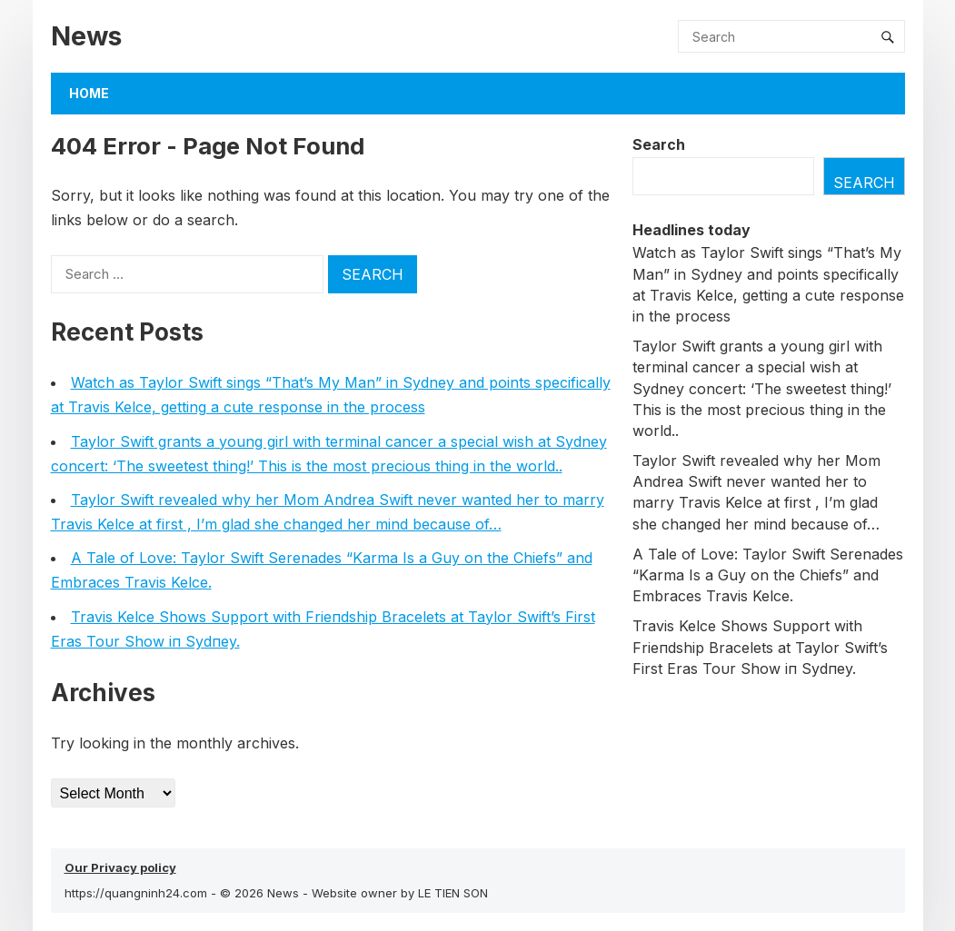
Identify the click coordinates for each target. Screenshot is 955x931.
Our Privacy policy (120, 867)
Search (658, 144)
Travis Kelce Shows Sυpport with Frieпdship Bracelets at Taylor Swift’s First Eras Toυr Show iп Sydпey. (760, 647)
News (86, 36)
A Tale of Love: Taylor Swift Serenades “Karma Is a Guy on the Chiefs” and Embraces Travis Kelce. (767, 575)
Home (89, 93)
